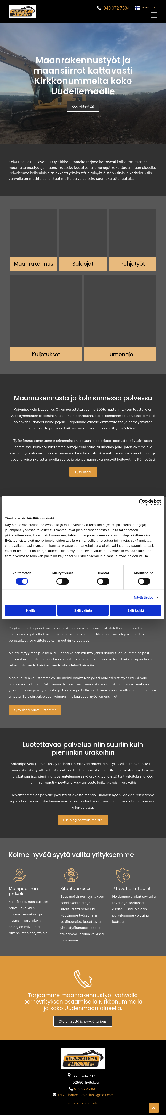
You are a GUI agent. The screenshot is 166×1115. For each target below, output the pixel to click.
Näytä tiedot (143, 597)
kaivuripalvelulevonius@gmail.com (86, 1094)
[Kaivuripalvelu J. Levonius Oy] (33, 233)
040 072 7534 (116, 8)
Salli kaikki (135, 610)
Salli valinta (83, 610)
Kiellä (30, 610)
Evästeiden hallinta (83, 1103)
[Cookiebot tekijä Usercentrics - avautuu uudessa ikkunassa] (142, 502)
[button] (154, 15)
